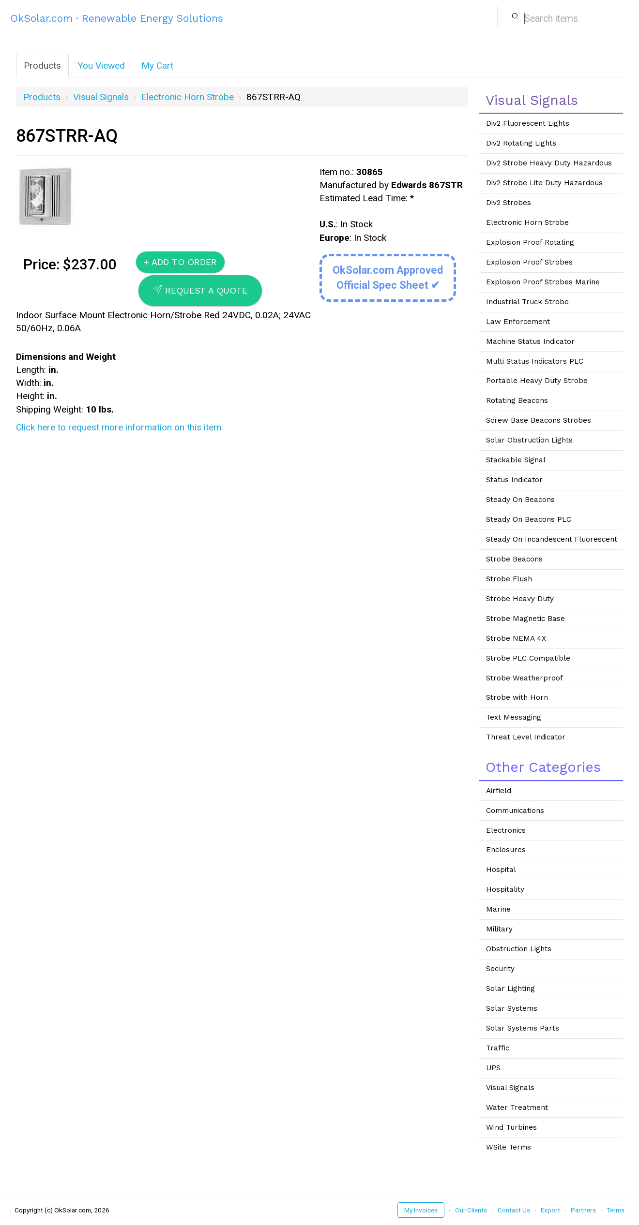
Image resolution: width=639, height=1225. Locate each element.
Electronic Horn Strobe (187, 97)
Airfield (498, 790)
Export (550, 1210)
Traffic (497, 1048)
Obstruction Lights (518, 949)
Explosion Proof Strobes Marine (543, 282)
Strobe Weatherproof (524, 678)
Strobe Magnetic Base (525, 618)
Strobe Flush (509, 579)
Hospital (501, 869)
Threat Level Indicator (525, 737)
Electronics (506, 830)
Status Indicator (514, 479)
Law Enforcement (518, 321)
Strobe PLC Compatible (528, 658)
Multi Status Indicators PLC (534, 361)
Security (500, 968)
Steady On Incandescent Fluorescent (551, 539)
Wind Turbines (511, 1127)
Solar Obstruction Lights (529, 440)
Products (42, 65)
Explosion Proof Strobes (529, 262)
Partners (583, 1210)
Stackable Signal (516, 460)
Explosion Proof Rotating (530, 242)
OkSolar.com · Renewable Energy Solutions (117, 18)
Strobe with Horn (517, 697)
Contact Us (514, 1210)
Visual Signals (101, 97)
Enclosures (506, 849)
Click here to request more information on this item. (119, 427)
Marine (498, 909)
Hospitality (505, 889)
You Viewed (101, 65)
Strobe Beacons (514, 559)
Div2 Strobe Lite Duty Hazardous (544, 182)
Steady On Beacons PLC (528, 519)
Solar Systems (511, 1008)
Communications (515, 810)
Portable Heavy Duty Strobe (537, 380)
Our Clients (471, 1210)
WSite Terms (508, 1147)
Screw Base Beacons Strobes (538, 420)
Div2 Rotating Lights (521, 143)
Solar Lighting (510, 988)
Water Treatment (517, 1107)
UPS (493, 1067)
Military (499, 929)
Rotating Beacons (517, 400)
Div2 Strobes (508, 202)
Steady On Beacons (520, 499)
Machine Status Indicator (530, 341)
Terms (615, 1210)
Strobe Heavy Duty (520, 598)
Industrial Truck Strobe (527, 301)
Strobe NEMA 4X (516, 638)
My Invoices (421, 1210)
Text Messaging (513, 717)
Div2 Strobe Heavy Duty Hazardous (549, 163)
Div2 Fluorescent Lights (527, 123)
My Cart (157, 65)
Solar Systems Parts (522, 1028)
